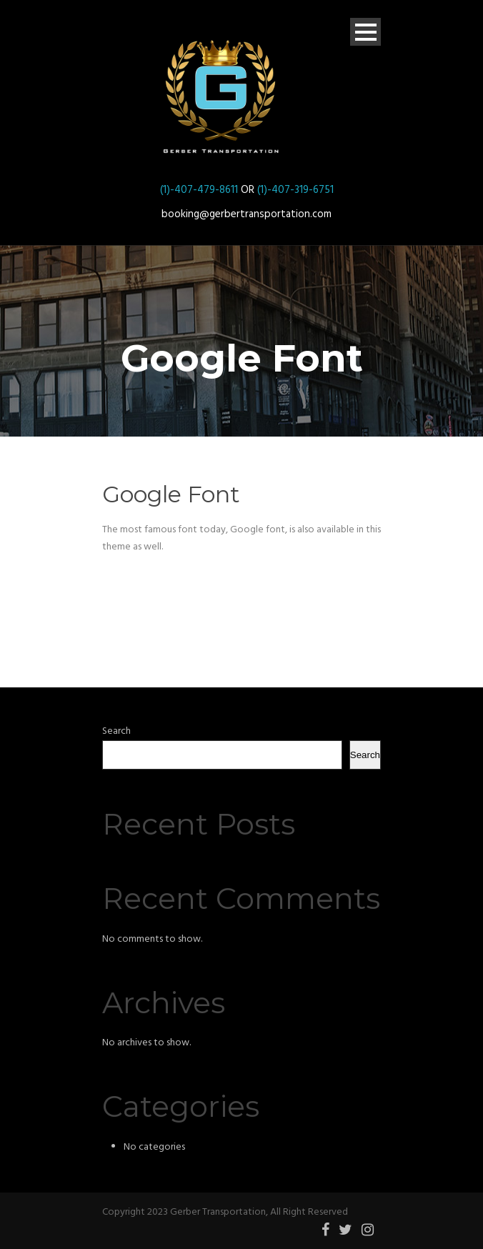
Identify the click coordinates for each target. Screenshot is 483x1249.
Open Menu (365, 32)
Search (116, 731)
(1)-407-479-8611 (199, 190)
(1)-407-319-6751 (295, 190)
